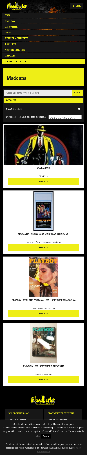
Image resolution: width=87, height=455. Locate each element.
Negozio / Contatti (17, 419)
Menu (77, 6)
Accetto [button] (46, 436)
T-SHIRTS (10, 44)
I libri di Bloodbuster (57, 419)
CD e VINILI (11, 26)
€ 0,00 (14, 108)
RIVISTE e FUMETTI (16, 38)
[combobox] (65, 117)
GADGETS (10, 55)
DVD (7, 15)
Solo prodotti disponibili (32, 116)
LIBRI (8, 32)
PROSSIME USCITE (15, 61)
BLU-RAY (10, 21)
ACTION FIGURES (15, 50)
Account (11, 100)
